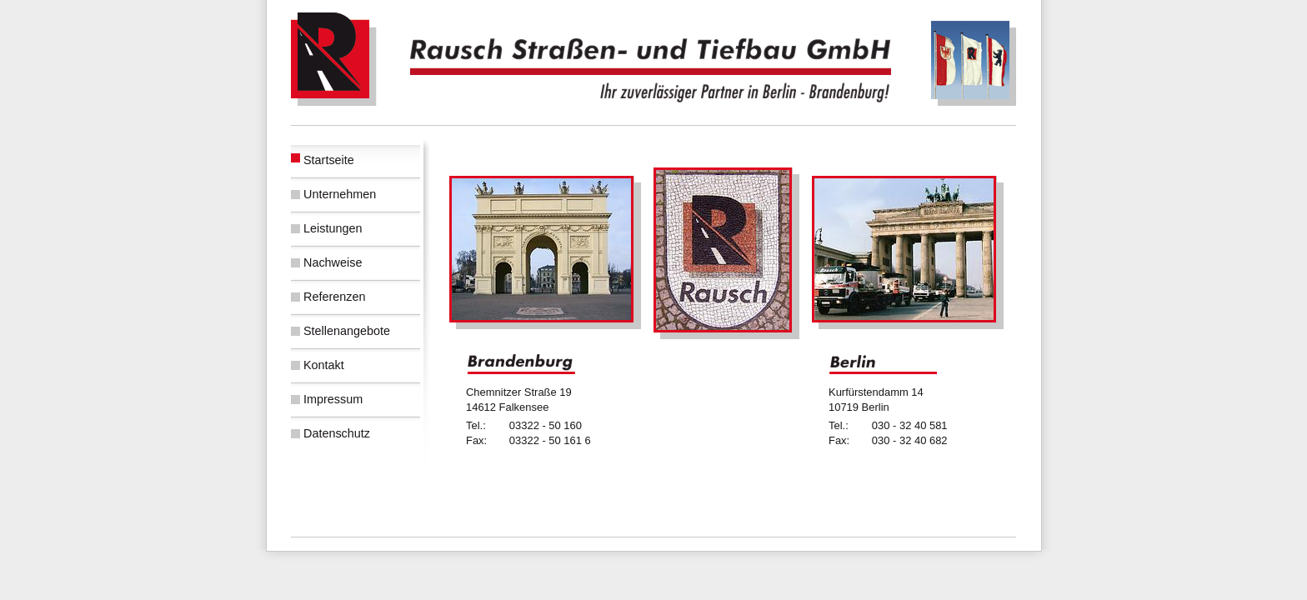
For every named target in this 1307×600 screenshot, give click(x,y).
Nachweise (332, 262)
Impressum (333, 399)
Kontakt (323, 365)
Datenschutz (336, 433)
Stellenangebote (346, 331)
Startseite (328, 160)
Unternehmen (339, 194)
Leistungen (332, 228)
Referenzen (334, 296)
